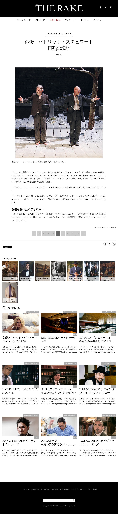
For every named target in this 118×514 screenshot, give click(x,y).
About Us (26, 489)
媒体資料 (55, 489)
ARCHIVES (55, 20)
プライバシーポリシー (78, 489)
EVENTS (97, 20)
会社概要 (47, 489)
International (92, 489)
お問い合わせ (64, 489)
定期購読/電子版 (36, 489)
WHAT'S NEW (24, 20)
